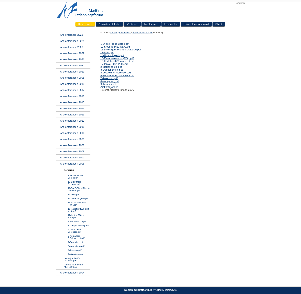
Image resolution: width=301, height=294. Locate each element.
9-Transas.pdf (108, 84)
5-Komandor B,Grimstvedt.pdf (117, 75)
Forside (113, 32)
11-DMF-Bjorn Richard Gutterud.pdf (120, 49)
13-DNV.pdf (106, 52)
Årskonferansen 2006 (142, 32)
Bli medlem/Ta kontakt (196, 24)
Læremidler (170, 24)
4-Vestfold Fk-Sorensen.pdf (115, 72)
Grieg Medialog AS (166, 289)
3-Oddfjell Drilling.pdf (112, 69)
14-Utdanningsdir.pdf (112, 55)
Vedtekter (132, 24)
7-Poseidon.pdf (109, 78)
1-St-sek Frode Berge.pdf (114, 43)
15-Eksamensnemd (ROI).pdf (117, 58)
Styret (218, 24)
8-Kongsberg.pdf (109, 81)
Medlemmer (151, 24)
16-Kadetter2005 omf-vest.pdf (117, 61)
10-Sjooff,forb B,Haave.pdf (115, 46)
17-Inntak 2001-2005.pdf (114, 64)
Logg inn (240, 3)
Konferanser (85, 24)
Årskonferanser (109, 87)
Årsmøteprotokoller (110, 24)
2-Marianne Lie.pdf (111, 66)
